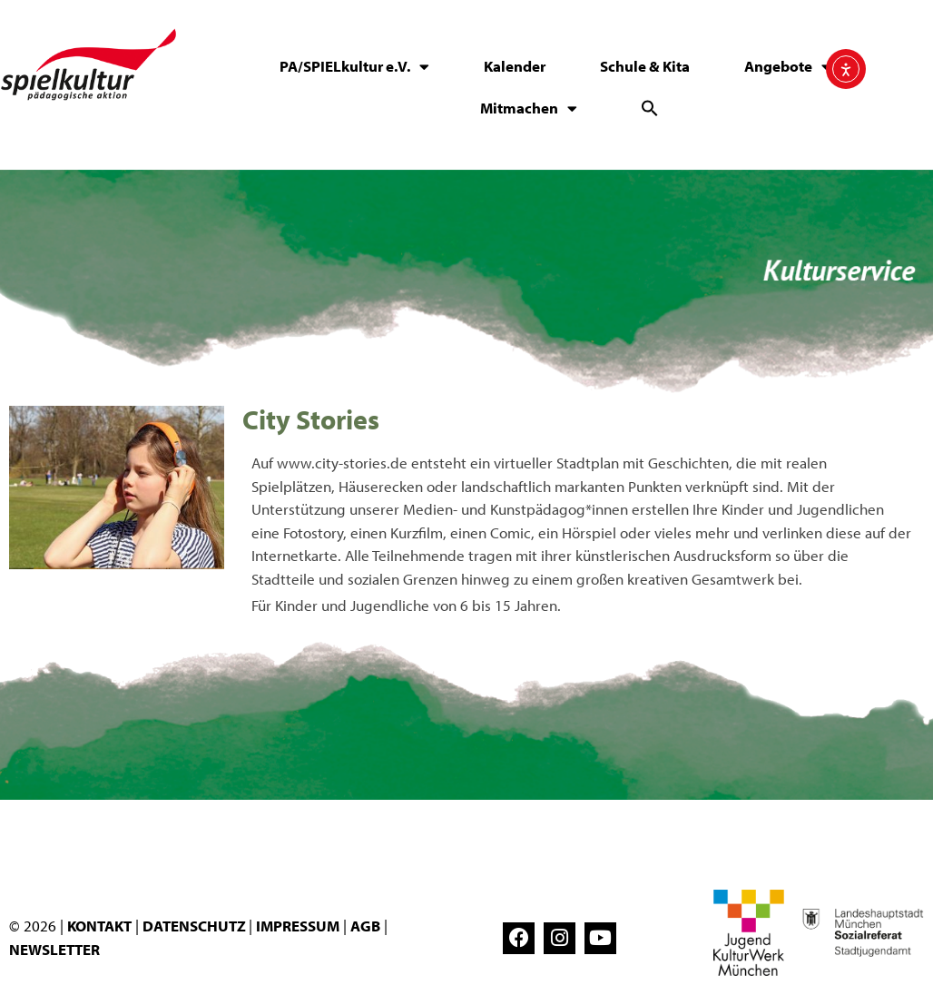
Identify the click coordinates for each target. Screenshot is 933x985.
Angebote (787, 67)
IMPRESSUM (297, 925)
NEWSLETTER (54, 949)
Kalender (514, 65)
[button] (650, 108)
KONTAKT (99, 925)
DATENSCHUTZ (195, 925)
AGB (365, 925)
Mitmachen (528, 108)
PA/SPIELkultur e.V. (354, 67)
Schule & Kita (645, 65)
